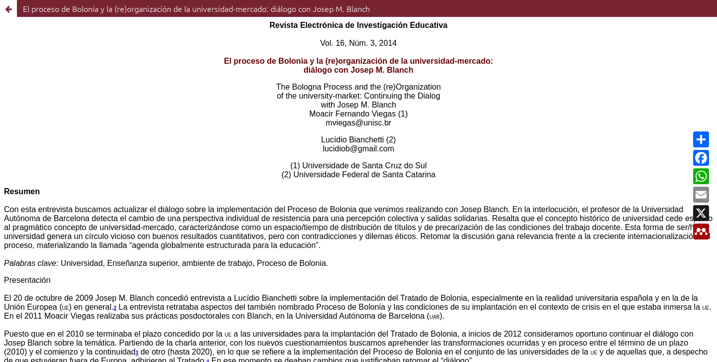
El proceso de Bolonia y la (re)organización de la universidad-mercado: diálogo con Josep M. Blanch (196, 8)
